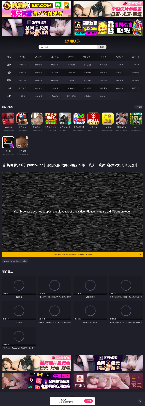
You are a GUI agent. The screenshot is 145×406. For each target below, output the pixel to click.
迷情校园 (87, 88)
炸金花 (103, 56)
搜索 (102, 47)
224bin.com (72, 41)
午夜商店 (38, 96)
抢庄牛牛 (135, 56)
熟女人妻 (87, 64)
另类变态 (135, 72)
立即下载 (88, 401)
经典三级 (103, 72)
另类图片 (135, 80)
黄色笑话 (119, 88)
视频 (9, 64)
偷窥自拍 (22, 80)
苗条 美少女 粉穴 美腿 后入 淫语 (15, 261)
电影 (9, 72)
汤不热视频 (71, 96)
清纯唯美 (103, 80)
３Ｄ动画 (71, 64)
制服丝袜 (87, 72)
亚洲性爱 (22, 72)
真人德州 (38, 56)
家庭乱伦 (38, 88)
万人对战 (55, 56)
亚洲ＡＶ (22, 64)
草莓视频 (55, 96)
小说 (9, 88)
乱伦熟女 (119, 72)
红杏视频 (87, 96)
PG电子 (23, 56)
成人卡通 (55, 72)
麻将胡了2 (87, 56)
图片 (9, 80)
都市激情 (22, 88)
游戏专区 (71, 56)
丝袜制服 (103, 64)
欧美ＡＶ (55, 64)
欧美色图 (55, 80)
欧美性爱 (71, 72)
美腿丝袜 (87, 80)
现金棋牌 (119, 56)
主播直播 (119, 64)
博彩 (9, 56)
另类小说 (103, 88)
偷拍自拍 (38, 72)
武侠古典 (71, 88)
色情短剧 (103, 96)
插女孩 (22, 96)
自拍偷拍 (38, 64)
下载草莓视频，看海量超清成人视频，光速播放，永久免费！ (96, 254)
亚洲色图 (38, 80)
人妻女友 (55, 88)
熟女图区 (119, 80)
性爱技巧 (135, 88)
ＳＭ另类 (135, 64)
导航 (9, 96)
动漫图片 (71, 80)
